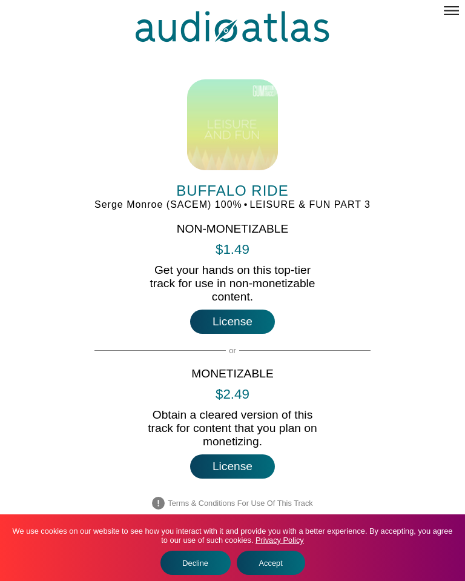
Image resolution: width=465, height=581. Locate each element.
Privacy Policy (280, 540)
